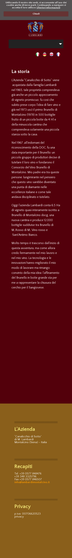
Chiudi (36, 13)
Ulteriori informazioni (48, 7)
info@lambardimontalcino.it (32, 482)
